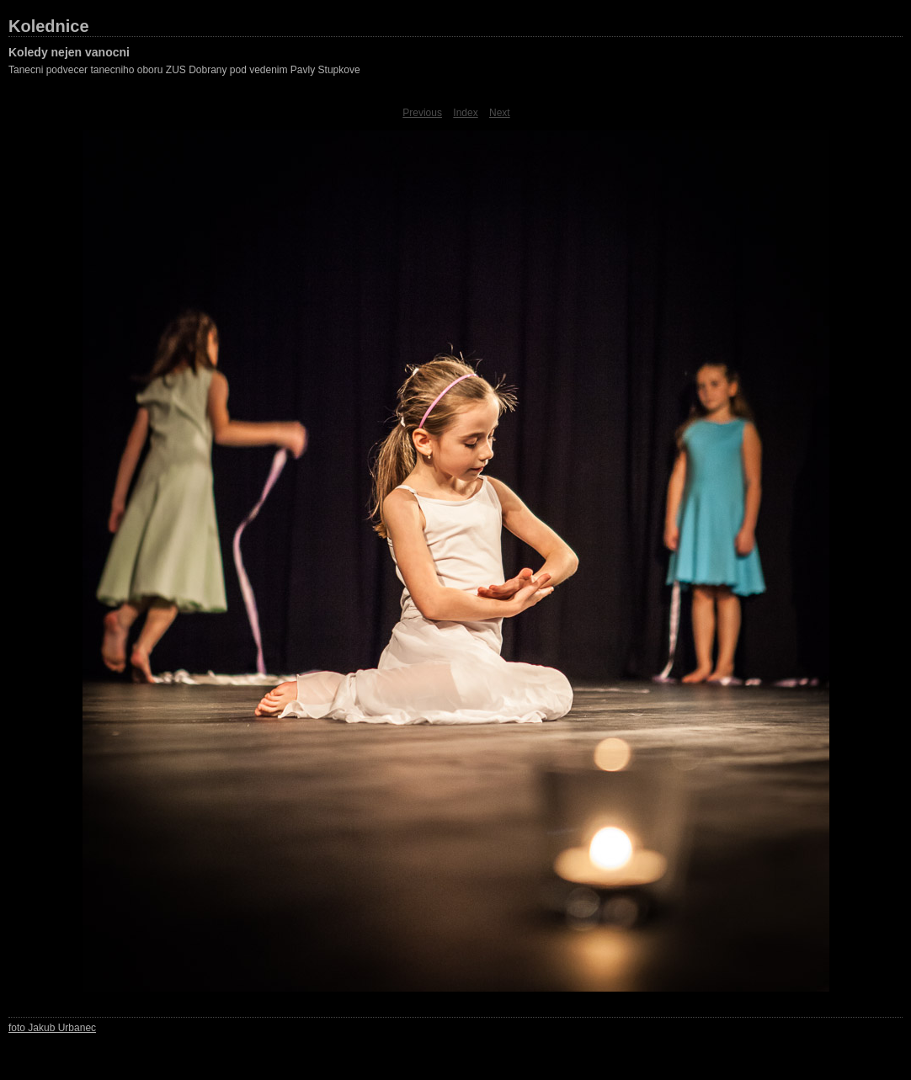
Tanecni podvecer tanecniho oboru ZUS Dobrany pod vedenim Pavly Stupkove (184, 70)
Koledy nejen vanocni (69, 52)
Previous (422, 113)
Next (499, 113)
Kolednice (48, 26)
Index (465, 113)
